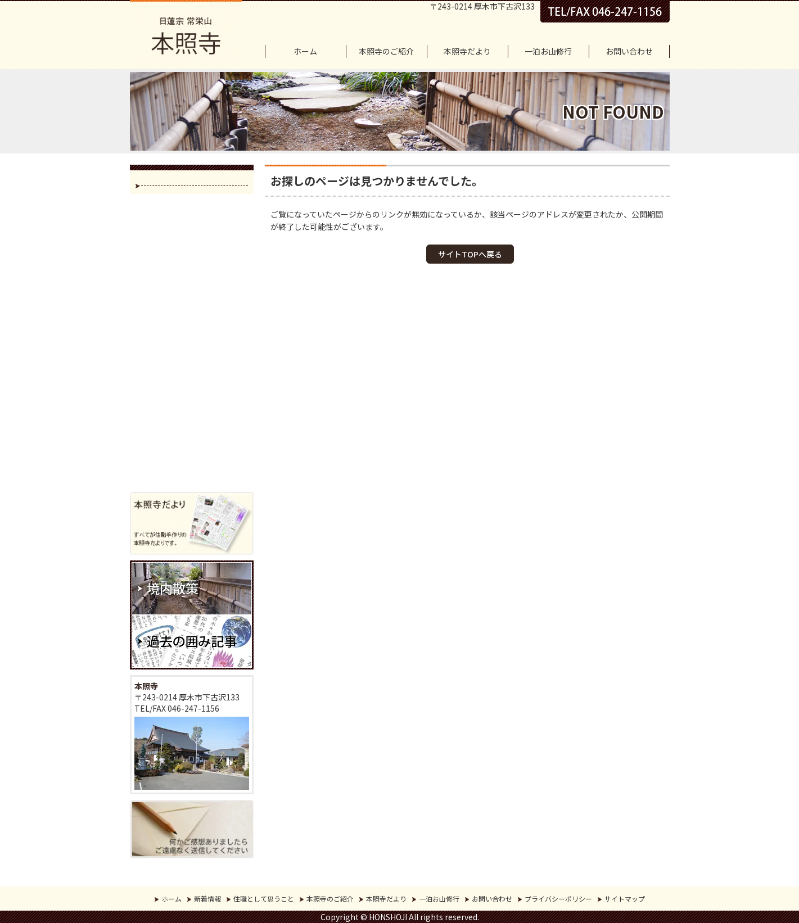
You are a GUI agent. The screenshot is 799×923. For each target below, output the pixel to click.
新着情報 (207, 898)
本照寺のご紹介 (386, 51)
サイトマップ (624, 898)
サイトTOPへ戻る (470, 254)
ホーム (305, 51)
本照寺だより (467, 51)
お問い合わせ (629, 51)
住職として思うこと (263, 898)
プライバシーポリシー (558, 898)
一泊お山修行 (548, 51)
